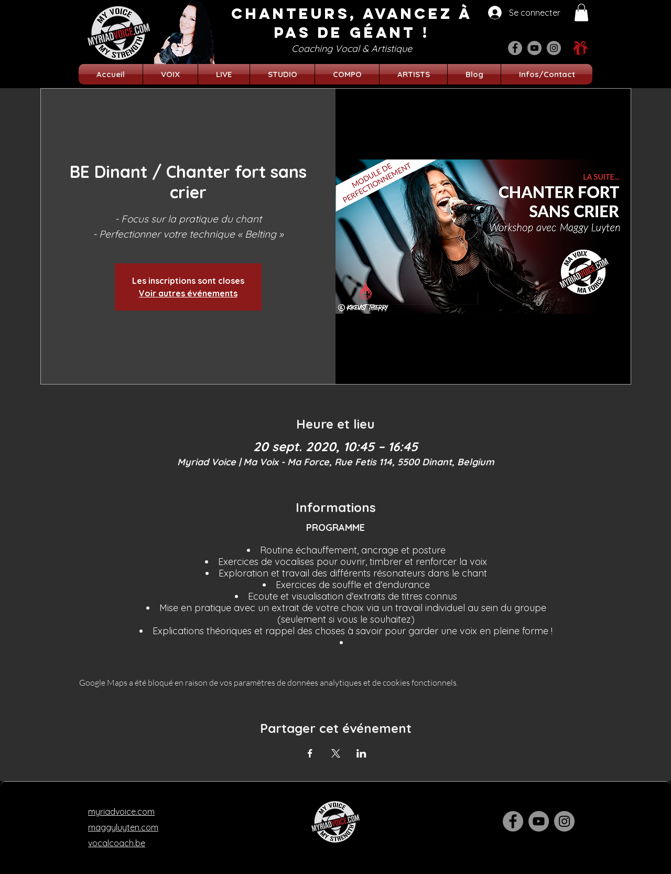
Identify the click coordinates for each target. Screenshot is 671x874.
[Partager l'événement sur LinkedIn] (361, 753)
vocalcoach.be (116, 843)
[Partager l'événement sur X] (336, 753)
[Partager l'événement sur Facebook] (310, 753)
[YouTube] (534, 48)
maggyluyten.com (123, 827)
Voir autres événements (188, 293)
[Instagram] (554, 48)
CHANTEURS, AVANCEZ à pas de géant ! (351, 23)
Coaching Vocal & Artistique (351, 48)
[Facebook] (515, 48)
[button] (581, 12)
